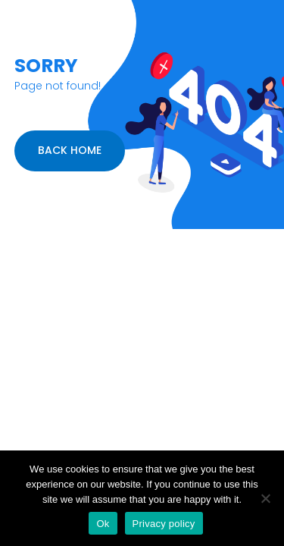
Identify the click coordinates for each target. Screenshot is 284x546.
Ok (102, 523)
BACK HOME (69, 150)
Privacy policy (164, 523)
